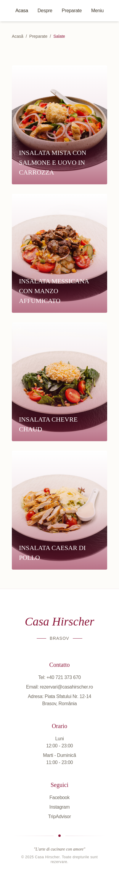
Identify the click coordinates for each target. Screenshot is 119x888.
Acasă (17, 36)
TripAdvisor (59, 816)
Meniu (97, 10)
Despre (45, 10)
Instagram (59, 807)
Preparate (72, 10)
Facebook (59, 797)
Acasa (21, 10)
